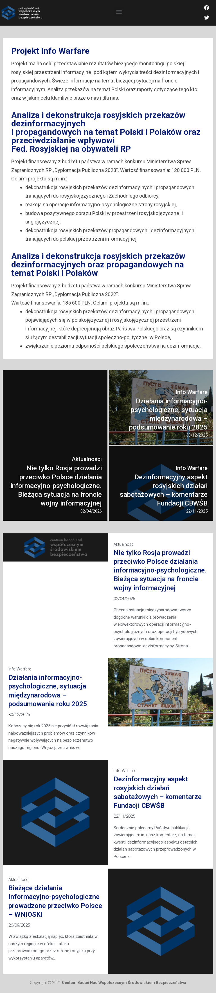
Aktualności (124, 546)
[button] (118, 12)
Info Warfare (20, 671)
